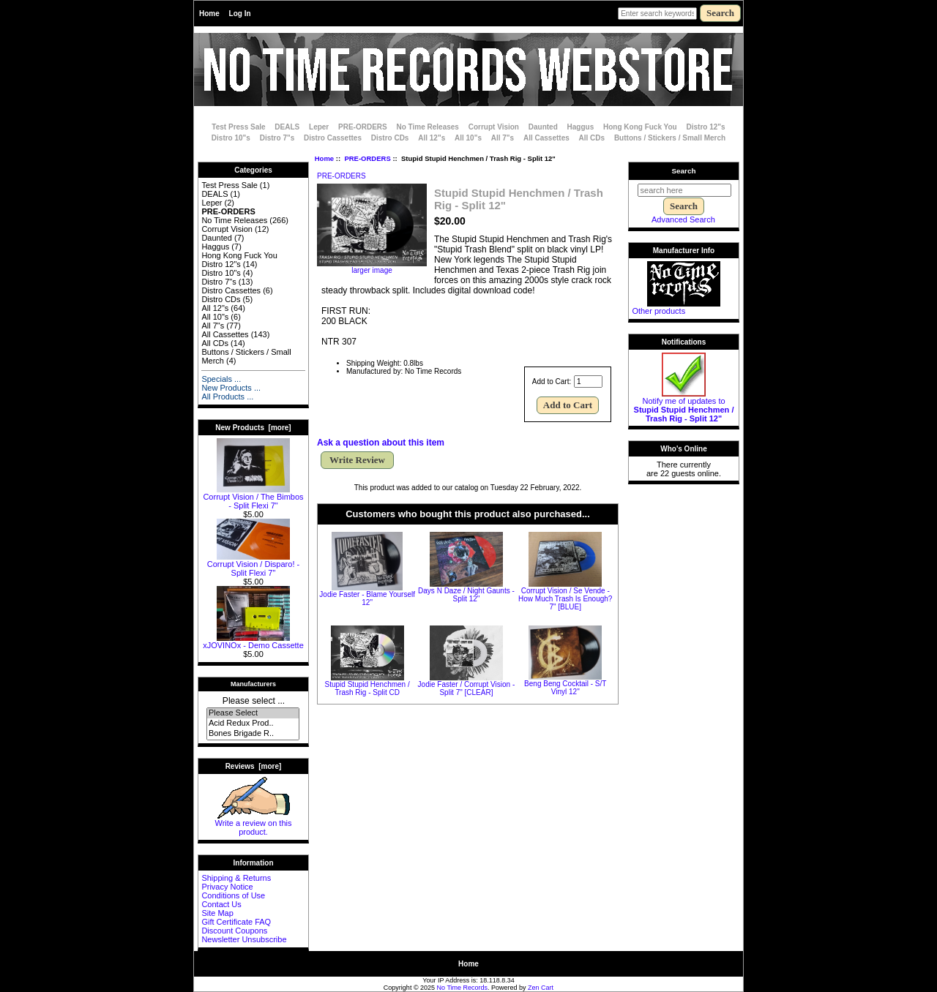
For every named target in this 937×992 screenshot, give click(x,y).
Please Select (253, 713)
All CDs (592, 138)
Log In (240, 14)
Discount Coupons (234, 930)
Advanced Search (683, 219)
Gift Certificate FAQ (236, 921)
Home (209, 14)
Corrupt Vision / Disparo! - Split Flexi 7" (253, 564)
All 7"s (502, 138)
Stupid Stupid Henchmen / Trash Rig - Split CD (367, 688)
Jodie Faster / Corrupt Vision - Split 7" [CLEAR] (466, 688)
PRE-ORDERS (367, 158)
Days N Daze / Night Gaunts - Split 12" (466, 595)
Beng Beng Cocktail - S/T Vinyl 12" (565, 688)
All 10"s (468, 138)
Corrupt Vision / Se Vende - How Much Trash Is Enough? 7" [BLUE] (565, 599)
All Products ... (227, 396)
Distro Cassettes (333, 138)
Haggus (580, 127)
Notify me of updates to (684, 406)
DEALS (287, 127)
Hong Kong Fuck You (640, 127)
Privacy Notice (227, 886)
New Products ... (231, 387)
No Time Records (462, 987)
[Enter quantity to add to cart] (588, 381)
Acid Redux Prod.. (253, 723)
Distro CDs (390, 138)
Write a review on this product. (253, 823)
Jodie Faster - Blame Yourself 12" (367, 598)
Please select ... (254, 701)
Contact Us (221, 904)
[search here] (684, 190)
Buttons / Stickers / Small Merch (669, 138)
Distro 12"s (706, 127)
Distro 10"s (231, 138)
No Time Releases (428, 127)
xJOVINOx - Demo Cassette (253, 642)
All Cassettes (546, 138)
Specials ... (221, 379)
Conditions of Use (233, 895)
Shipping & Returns (236, 877)
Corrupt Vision (493, 127)
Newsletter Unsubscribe (243, 939)
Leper (319, 127)
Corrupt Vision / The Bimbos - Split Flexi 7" (253, 497)
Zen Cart (540, 987)
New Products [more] (253, 428)
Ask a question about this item (380, 442)
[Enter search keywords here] (657, 13)
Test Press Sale (238, 127)
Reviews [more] (253, 766)
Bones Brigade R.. (253, 734)
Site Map (217, 913)
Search (684, 171)
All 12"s (431, 138)
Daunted (543, 127)
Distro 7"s (277, 138)
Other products (658, 311)
